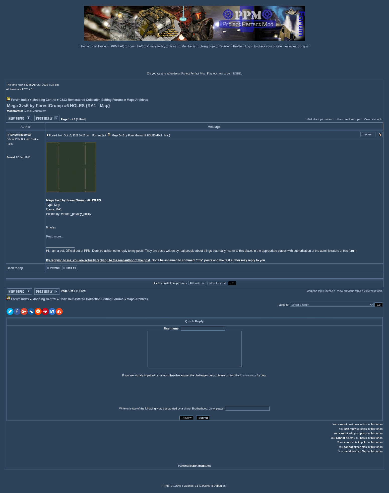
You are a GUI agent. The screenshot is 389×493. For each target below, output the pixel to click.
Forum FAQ (136, 46)
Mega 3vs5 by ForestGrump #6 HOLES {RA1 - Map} (58, 105)
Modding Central (44, 100)
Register (225, 46)
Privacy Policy (156, 46)
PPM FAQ (118, 46)
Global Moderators (35, 110)
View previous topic (349, 119)
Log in (304, 46)
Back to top (15, 268)
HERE (237, 73)
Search (174, 46)
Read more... (54, 236)
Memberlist (189, 46)
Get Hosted (100, 46)
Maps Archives (137, 100)
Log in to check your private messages (271, 46)
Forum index (20, 100)
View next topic (373, 119)
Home (85, 46)
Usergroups (208, 46)
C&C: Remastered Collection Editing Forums (91, 100)
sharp (187, 408)
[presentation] (45, 391)
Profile (237, 46)
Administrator (248, 375)
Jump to (283, 304)
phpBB (192, 465)
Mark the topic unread (319, 119)
